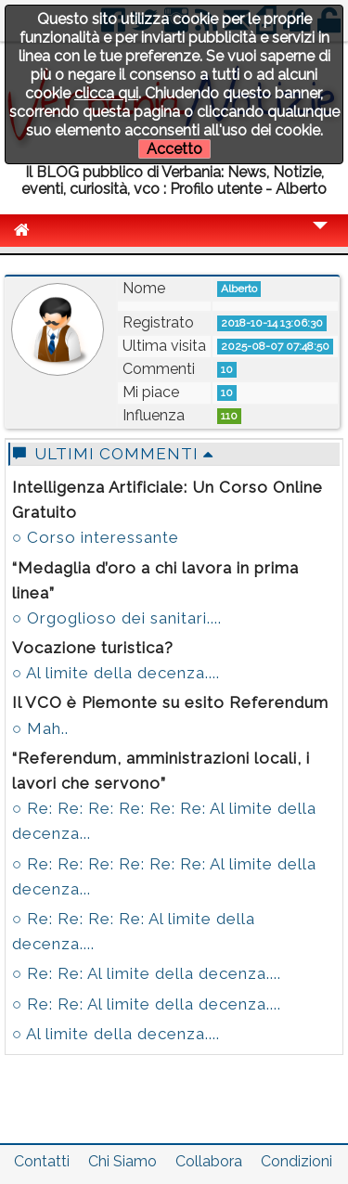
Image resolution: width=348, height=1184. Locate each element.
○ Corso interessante (95, 537)
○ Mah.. (40, 728)
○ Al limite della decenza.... (116, 672)
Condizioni (296, 1161)
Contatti (42, 1161)
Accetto (174, 149)
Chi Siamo (122, 1161)
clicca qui (106, 93)
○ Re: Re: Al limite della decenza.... (146, 973)
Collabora (208, 1161)
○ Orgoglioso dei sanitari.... (117, 618)
